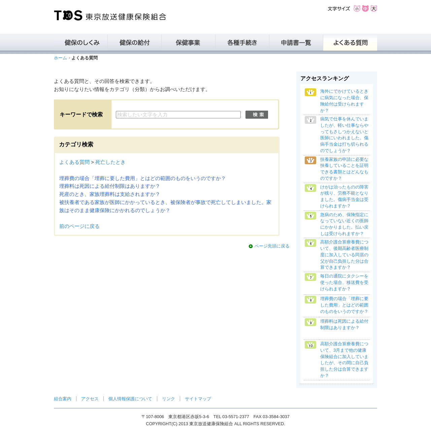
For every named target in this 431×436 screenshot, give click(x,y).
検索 (256, 115)
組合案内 (62, 398)
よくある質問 (74, 162)
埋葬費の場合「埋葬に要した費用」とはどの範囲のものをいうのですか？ (142, 178)
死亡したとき (110, 162)
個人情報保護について (130, 398)
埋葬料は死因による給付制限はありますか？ (109, 186)
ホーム (60, 57)
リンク (168, 398)
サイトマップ (198, 398)
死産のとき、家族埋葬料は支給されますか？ (109, 194)
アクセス (90, 398)
